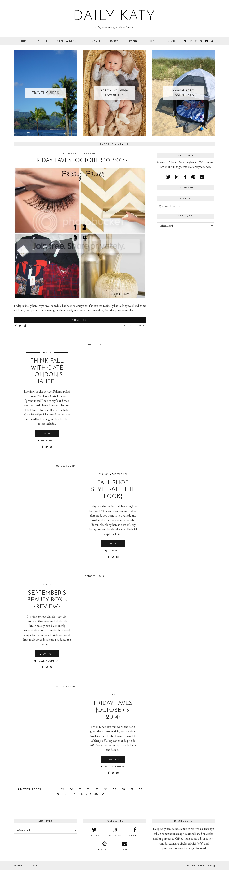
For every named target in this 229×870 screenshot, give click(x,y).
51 (80, 789)
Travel (95, 41)
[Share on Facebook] (16, 325)
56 (123, 789)
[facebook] (196, 41)
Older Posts (92, 793)
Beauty (93, 153)
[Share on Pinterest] (25, 325)
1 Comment (113, 550)
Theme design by (198, 865)
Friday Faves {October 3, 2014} (113, 710)
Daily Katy (114, 16)
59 (57, 793)
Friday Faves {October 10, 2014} (80, 161)
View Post (80, 320)
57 (131, 789)
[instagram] (191, 41)
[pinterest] (201, 41)
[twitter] (185, 41)
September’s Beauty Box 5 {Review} (47, 600)
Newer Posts (29, 789)
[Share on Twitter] (20, 325)
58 (140, 789)
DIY (113, 694)
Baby (114, 41)
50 (71, 789)
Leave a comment (133, 325)
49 (62, 789)
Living (132, 41)
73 (73, 793)
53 (97, 789)
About (42, 41)
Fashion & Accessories (113, 474)
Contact (170, 41)
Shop (150, 41)
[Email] (206, 41)
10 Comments (47, 440)
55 (114, 789)
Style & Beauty (68, 41)
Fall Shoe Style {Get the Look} (113, 490)
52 (88, 789)
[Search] (212, 41)
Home (24, 41)
